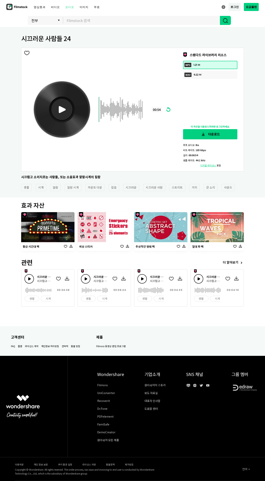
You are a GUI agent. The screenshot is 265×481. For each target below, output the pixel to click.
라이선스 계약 (31, 346)
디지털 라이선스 (208, 165)
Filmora (102, 385)
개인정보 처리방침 (50, 346)
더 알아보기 (233, 263)
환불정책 (110, 464)
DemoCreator (106, 432)
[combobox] (141, 20)
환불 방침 (75, 346)
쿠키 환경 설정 (65, 464)
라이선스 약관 (89, 464)
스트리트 (177, 187)
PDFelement (105, 416)
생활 (26, 187)
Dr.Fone (102, 409)
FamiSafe (103, 424)
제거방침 (129, 464)
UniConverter (106, 393)
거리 (194, 187)
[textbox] (141, 20)
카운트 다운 (95, 187)
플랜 (20, 346)
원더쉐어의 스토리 (155, 385)
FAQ (13, 346)
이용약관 (19, 464)
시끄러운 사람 (154, 187)
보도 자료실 (151, 393)
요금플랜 (251, 6)
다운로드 (210, 134)
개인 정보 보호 (41, 464)
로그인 (235, 6)
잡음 (114, 187)
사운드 (228, 187)
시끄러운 (131, 187)
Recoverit (103, 401)
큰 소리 (210, 187)
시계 (41, 187)
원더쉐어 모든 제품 (108, 440)
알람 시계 (73, 187)
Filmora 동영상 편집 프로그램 (111, 346)
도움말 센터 (151, 409)
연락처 (65, 346)
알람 (55, 187)
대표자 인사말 (152, 401)
